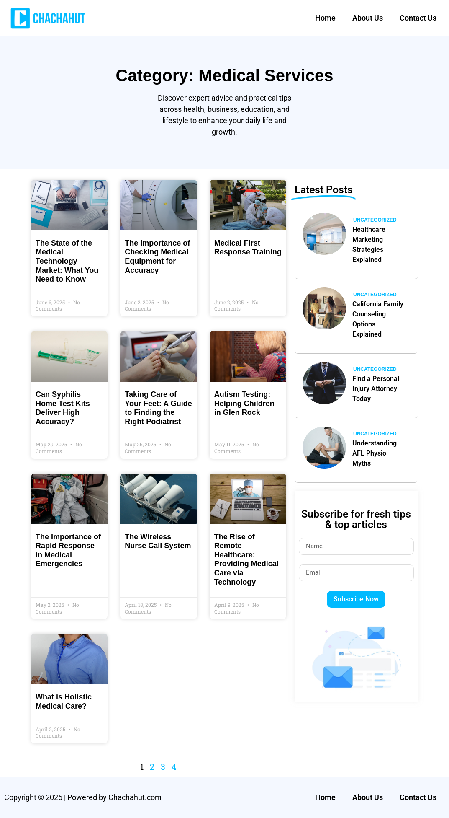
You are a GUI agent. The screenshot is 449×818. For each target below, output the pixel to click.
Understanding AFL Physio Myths (374, 453)
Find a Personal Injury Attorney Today (375, 389)
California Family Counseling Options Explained (377, 319)
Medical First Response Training (248, 247)
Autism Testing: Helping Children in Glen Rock (244, 403)
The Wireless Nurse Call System (158, 541)
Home (325, 17)
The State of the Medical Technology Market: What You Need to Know (67, 261)
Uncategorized (375, 220)
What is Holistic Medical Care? (64, 701)
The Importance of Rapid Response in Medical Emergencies (68, 550)
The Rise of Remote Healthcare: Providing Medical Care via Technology (246, 559)
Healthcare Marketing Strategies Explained (368, 244)
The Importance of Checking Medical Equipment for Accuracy (157, 256)
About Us (367, 17)
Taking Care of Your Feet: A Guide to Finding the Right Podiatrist (158, 408)
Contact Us (418, 17)
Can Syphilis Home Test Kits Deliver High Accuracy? (63, 408)
